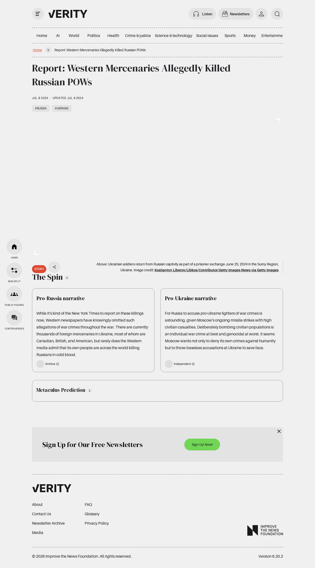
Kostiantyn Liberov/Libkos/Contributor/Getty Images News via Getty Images (217, 270)
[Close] (279, 431)
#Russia (41, 108)
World (74, 35)
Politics (93, 35)
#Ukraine (62, 108)
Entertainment (273, 35)
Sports (230, 35)
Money (250, 35)
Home (41, 35)
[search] (277, 14)
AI (58, 35)
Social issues (207, 35)
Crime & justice (138, 35)
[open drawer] (38, 14)
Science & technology (173, 35)
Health (113, 35)
